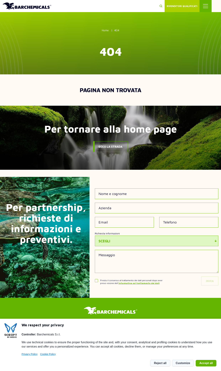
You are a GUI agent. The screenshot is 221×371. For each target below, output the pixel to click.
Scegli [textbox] (104, 241)
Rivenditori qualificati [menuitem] (191, 6)
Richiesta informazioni (107, 233)
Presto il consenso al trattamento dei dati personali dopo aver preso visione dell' (131, 282)
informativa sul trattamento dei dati (139, 283)
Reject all (160, 363)
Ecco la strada (110, 146)
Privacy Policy (30, 354)
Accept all (206, 363)
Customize (183, 363)
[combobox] (157, 241)
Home (105, 30)
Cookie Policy (48, 354)
